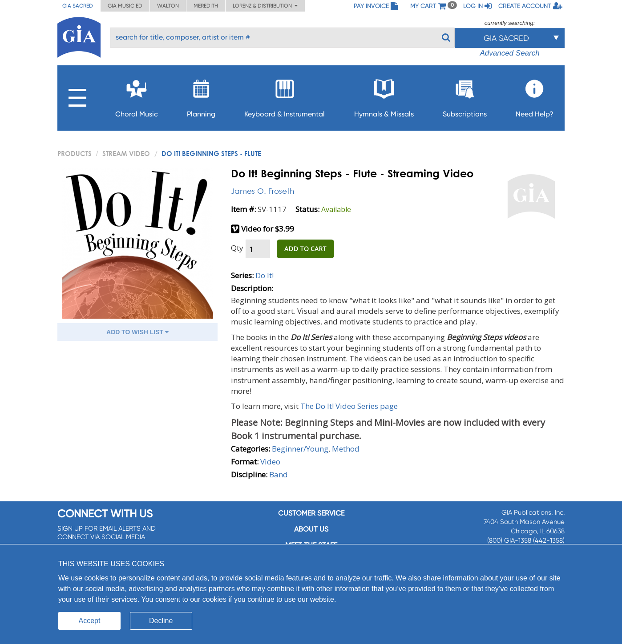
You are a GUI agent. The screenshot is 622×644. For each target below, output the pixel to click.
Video (270, 461)
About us (311, 529)
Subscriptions (465, 95)
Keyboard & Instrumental (284, 95)
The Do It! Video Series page (349, 406)
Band (278, 474)
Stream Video (126, 153)
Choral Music (136, 95)
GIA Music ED (125, 6)
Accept (90, 620)
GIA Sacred (77, 6)
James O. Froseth (262, 191)
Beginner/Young (300, 449)
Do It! (264, 275)
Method (345, 449)
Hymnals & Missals (384, 95)
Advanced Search (509, 53)
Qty (237, 248)
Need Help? (534, 95)
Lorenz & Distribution (265, 6)
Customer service (311, 513)
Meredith (206, 6)
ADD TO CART (305, 248)
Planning (201, 95)
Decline (161, 620)
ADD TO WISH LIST (137, 332)
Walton (168, 6)
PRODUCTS (74, 153)
